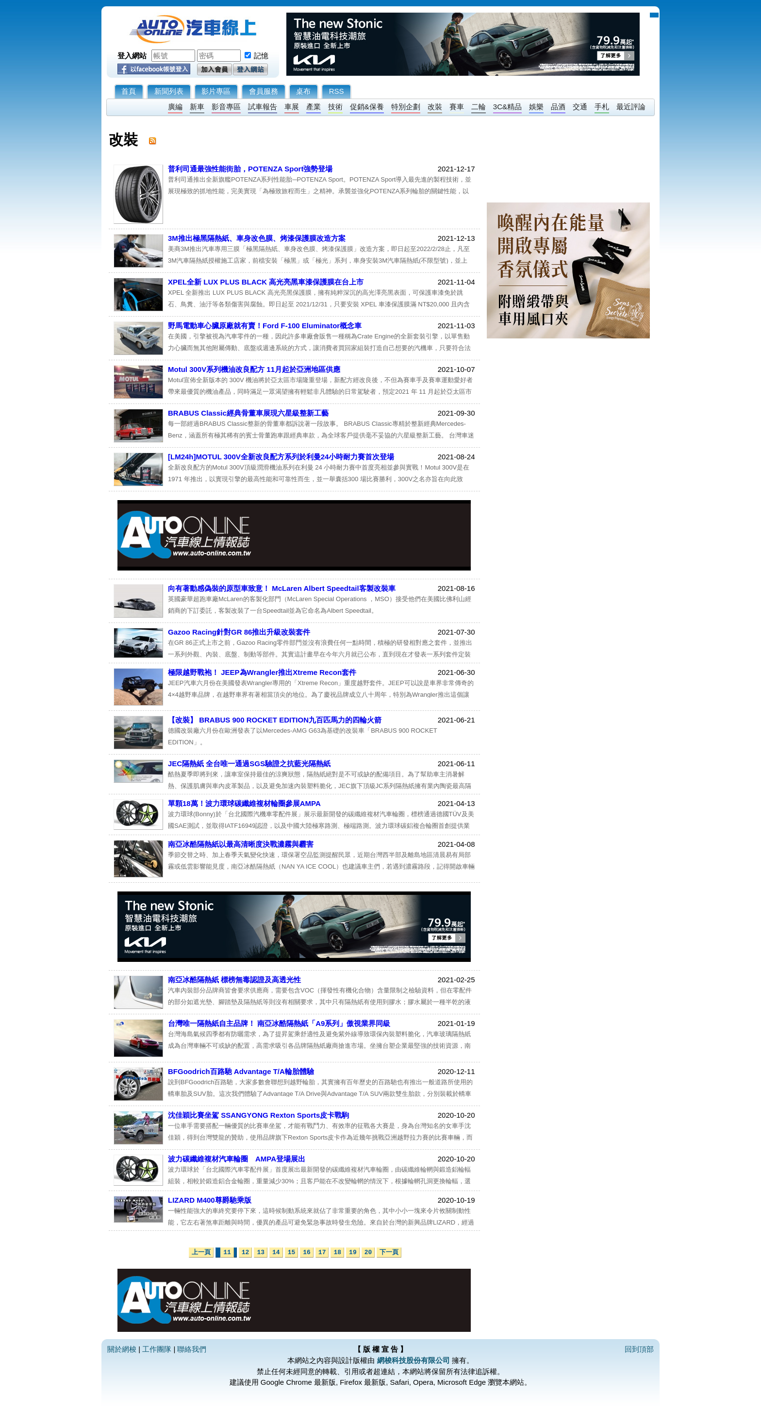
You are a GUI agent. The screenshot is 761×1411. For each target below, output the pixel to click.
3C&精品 (507, 106)
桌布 (303, 91)
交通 (580, 106)
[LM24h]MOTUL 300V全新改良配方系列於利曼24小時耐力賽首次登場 (281, 457)
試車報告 (262, 106)
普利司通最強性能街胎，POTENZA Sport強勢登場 (250, 169)
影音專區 (226, 106)
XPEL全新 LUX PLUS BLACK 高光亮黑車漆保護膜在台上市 (266, 282)
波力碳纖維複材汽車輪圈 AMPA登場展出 (236, 1159)
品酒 (558, 106)
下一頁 (389, 1252)
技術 (335, 106)
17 (322, 1252)
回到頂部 (639, 1349)
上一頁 (201, 1252)
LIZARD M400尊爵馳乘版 (209, 1200)
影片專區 (216, 91)
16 (307, 1252)
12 (245, 1252)
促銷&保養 (367, 106)
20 (368, 1252)
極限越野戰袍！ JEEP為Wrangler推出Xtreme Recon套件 (262, 672)
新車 (197, 106)
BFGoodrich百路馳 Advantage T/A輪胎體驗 (241, 1071)
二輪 (478, 106)
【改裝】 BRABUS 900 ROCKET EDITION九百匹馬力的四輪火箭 (274, 720)
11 (227, 1252)
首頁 (128, 91)
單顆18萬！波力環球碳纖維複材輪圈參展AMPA (244, 803)
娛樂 (536, 106)
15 (292, 1252)
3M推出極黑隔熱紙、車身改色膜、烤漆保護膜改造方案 (257, 238)
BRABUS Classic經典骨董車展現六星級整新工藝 (248, 413)
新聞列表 (168, 91)
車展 (291, 106)
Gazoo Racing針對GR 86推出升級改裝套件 (239, 632)
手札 (602, 106)
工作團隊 (156, 1349)
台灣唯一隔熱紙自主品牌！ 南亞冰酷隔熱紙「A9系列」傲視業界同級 (279, 1023)
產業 (313, 106)
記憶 (261, 55)
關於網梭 (121, 1349)
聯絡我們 (191, 1349)
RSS (336, 91)
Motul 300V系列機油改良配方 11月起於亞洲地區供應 (254, 369)
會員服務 (263, 91)
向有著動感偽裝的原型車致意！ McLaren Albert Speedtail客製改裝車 (282, 588)
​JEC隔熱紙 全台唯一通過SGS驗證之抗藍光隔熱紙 (249, 763)
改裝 (435, 106)
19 (353, 1252)
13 (261, 1252)
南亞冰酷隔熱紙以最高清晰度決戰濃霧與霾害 (241, 844)
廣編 (175, 106)
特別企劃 (405, 106)
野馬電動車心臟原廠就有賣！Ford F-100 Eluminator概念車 (265, 325)
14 (276, 1252)
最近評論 (630, 106)
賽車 (456, 106)
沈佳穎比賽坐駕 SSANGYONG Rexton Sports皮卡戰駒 (258, 1115)
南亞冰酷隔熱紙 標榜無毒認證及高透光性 (234, 979)
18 (337, 1252)
